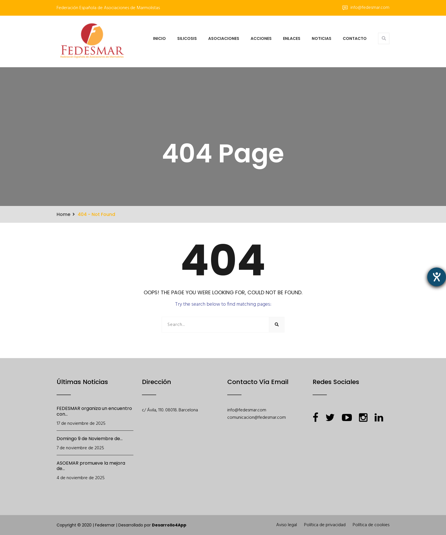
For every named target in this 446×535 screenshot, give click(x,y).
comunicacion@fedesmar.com (256, 417)
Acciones (261, 38)
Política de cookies (371, 525)
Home (63, 214)
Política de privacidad (325, 525)
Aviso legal (286, 525)
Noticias (321, 38)
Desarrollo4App (169, 525)
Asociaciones (223, 38)
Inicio (159, 38)
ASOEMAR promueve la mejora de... (91, 466)
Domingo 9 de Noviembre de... (90, 438)
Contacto (355, 38)
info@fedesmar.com (365, 7)
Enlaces (291, 38)
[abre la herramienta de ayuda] (436, 277)
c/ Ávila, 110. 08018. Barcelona (170, 410)
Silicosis (187, 38)
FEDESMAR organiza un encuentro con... (94, 411)
